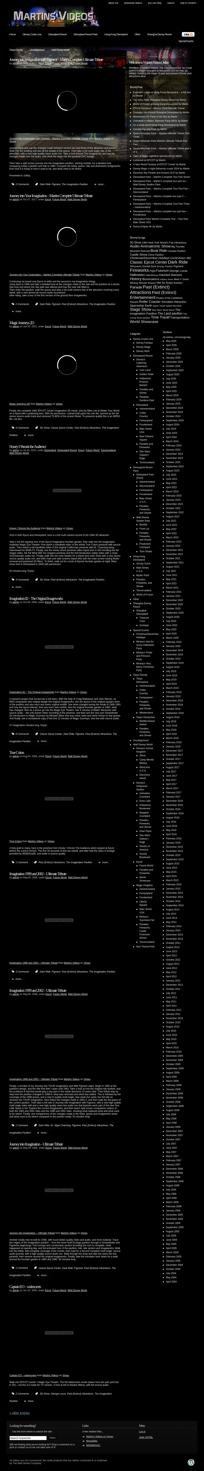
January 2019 (173, 696)
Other (137, 34)
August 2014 (172, 909)
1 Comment (22, 862)
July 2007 (171, 1143)
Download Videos (133, 3)
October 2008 (173, 1102)
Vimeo (12, 141)
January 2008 (173, 1127)
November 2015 (174, 851)
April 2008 (171, 1122)
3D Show (45, 427)
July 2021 (171, 571)
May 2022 (171, 529)
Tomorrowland (108, 450)
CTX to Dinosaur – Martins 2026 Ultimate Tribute (159, 108)
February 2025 (173, 399)
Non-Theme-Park (145, 946)
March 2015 (172, 880)
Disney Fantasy (144, 342)
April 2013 (171, 955)
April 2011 (171, 1005)
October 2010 (173, 1022)
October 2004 (173, 1269)
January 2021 (173, 596)
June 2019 (171, 675)
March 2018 (172, 738)
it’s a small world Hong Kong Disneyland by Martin (159, 125)
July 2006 (171, 1189)
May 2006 (171, 1193)
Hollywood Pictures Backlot (144, 382)
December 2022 (174, 504)
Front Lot (144, 528)
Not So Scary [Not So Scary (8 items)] (165, 282)
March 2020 (172, 637)
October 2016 (173, 809)
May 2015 (171, 872)
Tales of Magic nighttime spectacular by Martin (157, 156)
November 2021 (174, 554)
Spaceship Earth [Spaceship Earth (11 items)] (141, 305)
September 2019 (175, 663)
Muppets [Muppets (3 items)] (152, 283)
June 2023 (171, 479)
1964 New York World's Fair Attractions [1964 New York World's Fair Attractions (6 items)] (164, 242)
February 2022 (173, 541)
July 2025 (171, 378)
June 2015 (171, 867)
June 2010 (171, 1035)
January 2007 (173, 1164)
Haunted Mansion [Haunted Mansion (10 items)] (170, 275)
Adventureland (147, 408)
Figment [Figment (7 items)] (178, 266)
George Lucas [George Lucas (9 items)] (178, 270)
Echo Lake (145, 801)
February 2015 (173, 884)
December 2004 (174, 1265)
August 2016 (172, 817)
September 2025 (175, 370)
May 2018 (171, 729)
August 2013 (172, 947)
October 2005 (173, 1223)
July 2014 (171, 913)
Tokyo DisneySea (145, 717)
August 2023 (172, 470)
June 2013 (171, 951)
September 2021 (175, 562)
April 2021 (171, 583)
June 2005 (171, 1239)
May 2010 (171, 1039)
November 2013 (174, 938)
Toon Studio (145, 551)
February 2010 (173, 1051)
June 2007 (171, 1148)
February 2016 (173, 838)
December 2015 (174, 846)
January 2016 (173, 842)
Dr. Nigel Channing (61, 1125)
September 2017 (175, 763)
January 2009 (173, 1089)
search (171, 3)
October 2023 (173, 462)
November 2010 (174, 1018)
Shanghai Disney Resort (159, 34)
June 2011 (171, 997)
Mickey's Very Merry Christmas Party (145, 667)
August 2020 (172, 617)
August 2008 (172, 1110)
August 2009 (172, 1072)
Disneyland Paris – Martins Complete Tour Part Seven (161, 177)
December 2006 (174, 1168)
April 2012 (171, 976)
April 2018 (171, 734)
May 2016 (171, 830)
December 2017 (174, 750)
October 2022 (173, 508)
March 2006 (172, 1202)
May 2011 (171, 1001)
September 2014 (175, 905)
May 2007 (171, 1152)
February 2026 (173, 353)
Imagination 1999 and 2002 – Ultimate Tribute (37, 874)
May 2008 (171, 1118)
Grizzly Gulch (143, 563)
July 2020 (171, 621)
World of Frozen (144, 594)
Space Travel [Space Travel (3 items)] (159, 306)
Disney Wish (143, 351)
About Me (113, 3)
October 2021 (173, 558)
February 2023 (173, 495)
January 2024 (173, 449)
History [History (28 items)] (135, 279)
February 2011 (173, 1010)
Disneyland (50, 450)
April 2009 (171, 1076)
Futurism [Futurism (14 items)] (162, 270)
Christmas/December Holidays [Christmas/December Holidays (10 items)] (150, 258)
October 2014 (173, 901)
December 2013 (174, 934)
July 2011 (171, 993)
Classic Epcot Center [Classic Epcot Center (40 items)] (148, 262)
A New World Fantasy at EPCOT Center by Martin (159, 164)
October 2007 (173, 1139)
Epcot (48, 63)
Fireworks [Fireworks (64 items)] (139, 270)
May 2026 (171, 341)
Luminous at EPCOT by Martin (149, 160)
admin (16, 63)
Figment (56, 184)
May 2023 (171, 483)
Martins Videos (102, 138)
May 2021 (171, 579)
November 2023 (174, 458)
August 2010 (172, 1026)
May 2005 (171, 1244)
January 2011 (173, 1014)
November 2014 (174, 897)
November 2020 (174, 604)
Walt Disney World (60, 49)
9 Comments (22, 427)
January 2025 (173, 403)
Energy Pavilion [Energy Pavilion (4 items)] (165, 266)
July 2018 (171, 721)
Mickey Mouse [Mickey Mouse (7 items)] (138, 282)
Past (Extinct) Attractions (75, 304)
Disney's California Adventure (141, 363)
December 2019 (174, 650)
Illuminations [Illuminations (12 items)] (150, 279)
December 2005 (174, 1214)
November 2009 (174, 1060)
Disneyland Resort (57, 34)
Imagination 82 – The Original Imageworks (36, 598)
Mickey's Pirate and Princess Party (144, 656)
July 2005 (171, 1235)
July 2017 (171, 771)
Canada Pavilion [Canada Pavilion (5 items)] (176, 251)
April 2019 (171, 683)
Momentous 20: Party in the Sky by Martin (155, 116)
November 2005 (174, 1219)
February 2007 (173, 1160)
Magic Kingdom (144, 885)
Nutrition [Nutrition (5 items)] (178, 282)
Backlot (143, 524)
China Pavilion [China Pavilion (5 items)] (156, 254)
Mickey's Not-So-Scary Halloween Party (145, 645)
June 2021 (171, 575)
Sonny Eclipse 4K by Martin (147, 226)
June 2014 (171, 918)
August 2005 (172, 1231)
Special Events (185, 41)
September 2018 (175, 713)
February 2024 (173, 445)
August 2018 (172, 717)
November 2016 (174, 805)
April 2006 (171, 1198)
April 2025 (171, 391)
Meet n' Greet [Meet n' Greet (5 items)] (181, 279)
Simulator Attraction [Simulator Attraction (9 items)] (173, 301)
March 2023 (172, 491)
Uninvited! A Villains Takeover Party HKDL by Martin (160, 120)
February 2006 (173, 1206)
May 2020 (171, 629)
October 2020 (173, 608)
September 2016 (175, 813)
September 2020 (175, 612)
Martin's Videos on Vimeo (99, 1436)
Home (12, 34)
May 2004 (171, 1277)
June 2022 (171, 525)
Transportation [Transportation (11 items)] (179, 317)
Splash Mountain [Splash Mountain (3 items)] (173, 306)
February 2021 (173, 591)
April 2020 (171, 633)
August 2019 (172, 667)
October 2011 (173, 989)
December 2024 (174, 408)
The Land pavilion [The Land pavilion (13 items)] (170, 313)
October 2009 (173, 1064)
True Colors (16, 752)
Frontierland (145, 424)
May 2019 (171, 679)
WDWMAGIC (93, 1445)
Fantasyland (145, 420)
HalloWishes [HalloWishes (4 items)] (152, 275)
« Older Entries (19, 1413)
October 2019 (173, 658)
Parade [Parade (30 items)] (136, 287)
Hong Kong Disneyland (116, 34)
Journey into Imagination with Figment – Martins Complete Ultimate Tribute (56, 59)
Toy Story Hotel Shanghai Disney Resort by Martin (159, 100)
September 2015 (175, 859)
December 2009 (174, 1056)
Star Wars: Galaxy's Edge (145, 455)
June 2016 (171, 826)
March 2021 (172, 587)
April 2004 (171, 1281)
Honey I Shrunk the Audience (27, 446)
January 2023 (173, 499)
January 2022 (173, 545)
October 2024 (173, 416)
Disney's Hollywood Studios (141, 786)
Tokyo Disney (16, 49)
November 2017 (174, 755)
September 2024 (175, 420)
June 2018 (171, 725)
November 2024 (174, 412)
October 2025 (173, 366)
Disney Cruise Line (32, 34)
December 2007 (174, 1131)
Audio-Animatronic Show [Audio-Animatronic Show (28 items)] (150, 246)
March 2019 (172, 688)
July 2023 (171, 474)
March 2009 (172, 1081)
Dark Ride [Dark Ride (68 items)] (178, 262)
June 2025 (171, 382)
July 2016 (171, 821)
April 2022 (171, 533)
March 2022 (172, 537)
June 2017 (171, 775)
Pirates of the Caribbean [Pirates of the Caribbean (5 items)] (169, 298)
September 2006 (175, 1181)
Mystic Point (142, 575)
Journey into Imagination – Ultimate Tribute (36, 1144)
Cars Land (144, 370)
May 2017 (171, 780)
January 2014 (173, 930)
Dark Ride (45, 184)
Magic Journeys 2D (21, 323)
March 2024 (172, 441)
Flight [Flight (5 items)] (153, 271)
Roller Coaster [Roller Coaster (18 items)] (150, 302)
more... (101, 184)
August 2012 (172, 964)
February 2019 (173, 692)
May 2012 (171, 972)
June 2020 (171, 625)
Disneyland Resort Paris (85, 34)
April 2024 (171, 437)
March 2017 (172, 788)
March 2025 (172, 395)
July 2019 (171, 671)
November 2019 (174, 654)
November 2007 (174, 1135)
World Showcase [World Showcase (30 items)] (144, 322)
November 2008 (174, 1097)
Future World (59, 63)
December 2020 (174, 600)
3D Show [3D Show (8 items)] (135, 242)
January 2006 (173, 1210)
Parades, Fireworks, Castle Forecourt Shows (144, 931)
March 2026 (172, 349)
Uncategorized (37, 49)
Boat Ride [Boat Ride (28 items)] (159, 250)
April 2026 (171, 345)
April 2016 (171, 834)
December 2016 (174, 801)
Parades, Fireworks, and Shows (145, 509)
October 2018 (173, 709)
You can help (154, 3)
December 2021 (174, 550)
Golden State (146, 374)
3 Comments (22, 579)
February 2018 (173, 742)
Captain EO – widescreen (25, 1286)
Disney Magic (143, 347)
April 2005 (171, 1248)
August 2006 (172, 1185)
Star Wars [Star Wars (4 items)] (157, 310)
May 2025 (171, 387)
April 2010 (171, 1043)
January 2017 (173, 796)
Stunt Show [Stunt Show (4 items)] (169, 310)
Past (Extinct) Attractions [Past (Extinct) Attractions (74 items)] (150, 289)
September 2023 (175, 466)
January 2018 (173, 746)
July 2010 (171, 1030)
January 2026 (173, 357)
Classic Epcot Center (62, 427)
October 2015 (173, 855)
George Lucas (58, 1393)
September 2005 (175, 1227)
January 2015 (173, 888)
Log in (142, 1431)
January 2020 (173, 646)
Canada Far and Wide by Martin (150, 129)
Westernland (146, 712)
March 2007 (172, 1156)
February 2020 (173, 642)
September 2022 (175, 512)
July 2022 (171, 520)
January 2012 (173, 980)
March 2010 (172, 1047)
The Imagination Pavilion (75, 184)
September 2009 (175, 1068)
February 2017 (173, 792)
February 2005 (173, 1256)
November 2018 (174, 704)
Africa (142, 755)
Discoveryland (146, 486)
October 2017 (173, 759)
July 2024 (171, 428)
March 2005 (172, 1252)
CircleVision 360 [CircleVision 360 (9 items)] (180, 258)
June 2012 (171, 968)
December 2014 (174, 892)
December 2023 (174, 454)
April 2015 (171, 876)
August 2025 (172, 374)
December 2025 (174, 362)
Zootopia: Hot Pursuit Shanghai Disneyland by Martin (161, 112)
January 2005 (173, 1260)
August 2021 (172, 566)
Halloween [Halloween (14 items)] (137, 275)
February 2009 (173, 1085)
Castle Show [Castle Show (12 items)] (138, 254)
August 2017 (172, 767)
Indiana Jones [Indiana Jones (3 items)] (166, 279)
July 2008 (171, 1114)
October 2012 (173, 959)
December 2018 (174, 700)
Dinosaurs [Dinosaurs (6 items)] (136, 266)
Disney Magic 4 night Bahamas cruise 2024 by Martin (161, 168)
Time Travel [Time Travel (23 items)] (160, 317)
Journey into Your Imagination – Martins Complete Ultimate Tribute (50, 196)
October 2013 (173, 943)
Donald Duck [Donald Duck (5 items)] (149, 266)
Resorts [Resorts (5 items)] (134, 302)
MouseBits (91, 1441)
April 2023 (171, 487)
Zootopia (144, 625)
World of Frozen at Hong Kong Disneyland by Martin (160, 104)
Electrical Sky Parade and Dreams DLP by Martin (159, 172)
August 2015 (172, 863)
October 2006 (173, 1177)
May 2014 (171, 922)
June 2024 (171, 433)
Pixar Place (145, 831)
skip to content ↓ (189, 3)
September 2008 (175, 1106)
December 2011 (174, 984)
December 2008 (174, 1093)
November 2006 (174, 1173)
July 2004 (171, 1273)
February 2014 (173, 926)
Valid (146, 1437)
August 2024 (172, 424)
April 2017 (171, 784)
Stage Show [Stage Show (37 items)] (140, 309)
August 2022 (172, 516)
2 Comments (22, 184)
